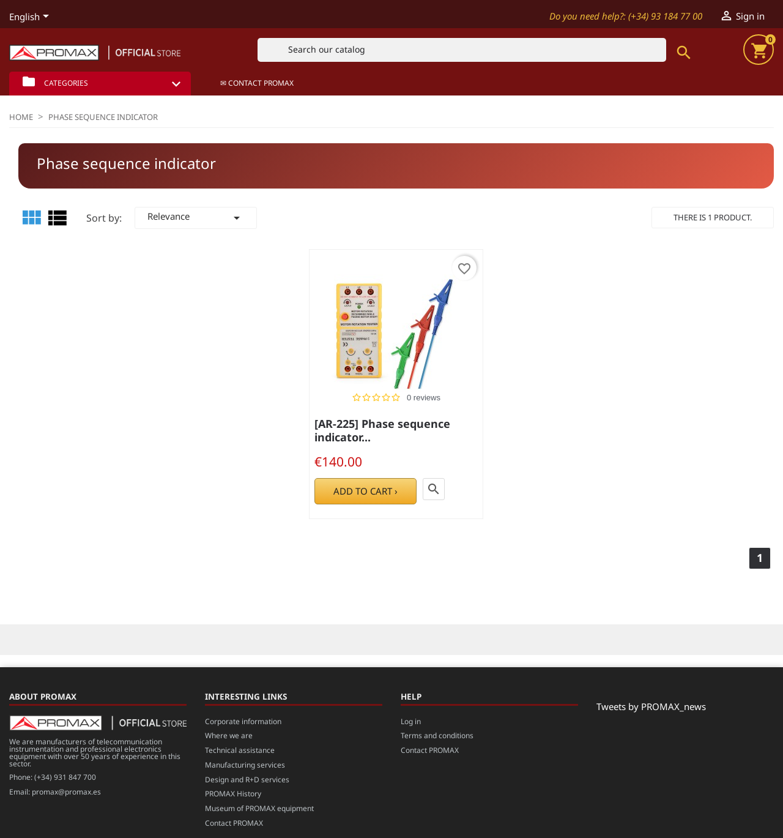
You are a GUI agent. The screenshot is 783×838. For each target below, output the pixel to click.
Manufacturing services (245, 765)
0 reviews (423, 397)
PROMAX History (233, 793)
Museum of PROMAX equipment (259, 808)
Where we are (229, 735)
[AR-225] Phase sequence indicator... (382, 430)
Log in (411, 721)
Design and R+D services (247, 779)
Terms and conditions (437, 735)
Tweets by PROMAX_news (651, 706)
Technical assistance (240, 750)
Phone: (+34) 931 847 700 (52, 777)
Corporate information (243, 721)
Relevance (195, 217)
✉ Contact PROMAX (257, 83)
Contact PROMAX (234, 823)
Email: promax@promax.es (55, 792)
